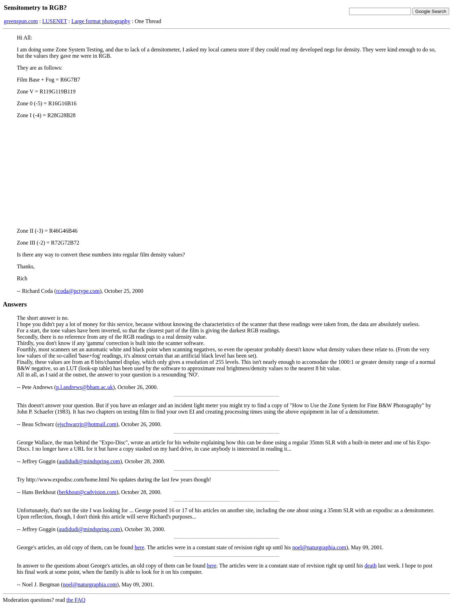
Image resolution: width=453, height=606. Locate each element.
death (370, 566)
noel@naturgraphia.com (319, 547)
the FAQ (75, 600)
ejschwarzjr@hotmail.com (86, 424)
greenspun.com (21, 21)
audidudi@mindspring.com (89, 461)
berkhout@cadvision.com (87, 492)
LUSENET (54, 21)
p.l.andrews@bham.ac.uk (84, 387)
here (139, 547)
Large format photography (100, 21)
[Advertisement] (226, 173)
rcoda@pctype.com (77, 291)
